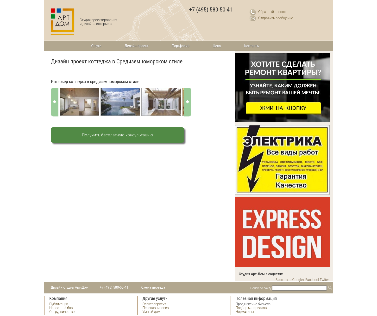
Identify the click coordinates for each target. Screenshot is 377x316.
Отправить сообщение (275, 18)
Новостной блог (61, 308)
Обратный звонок (272, 12)
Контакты (251, 46)
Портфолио (180, 46)
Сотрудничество (62, 312)
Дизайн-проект (136, 46)
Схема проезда (153, 287)
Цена (217, 46)
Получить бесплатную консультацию (117, 135)
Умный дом (151, 312)
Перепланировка (155, 308)
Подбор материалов (251, 308)
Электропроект (154, 304)
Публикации (58, 304)
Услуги (96, 46)
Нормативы (245, 312)
